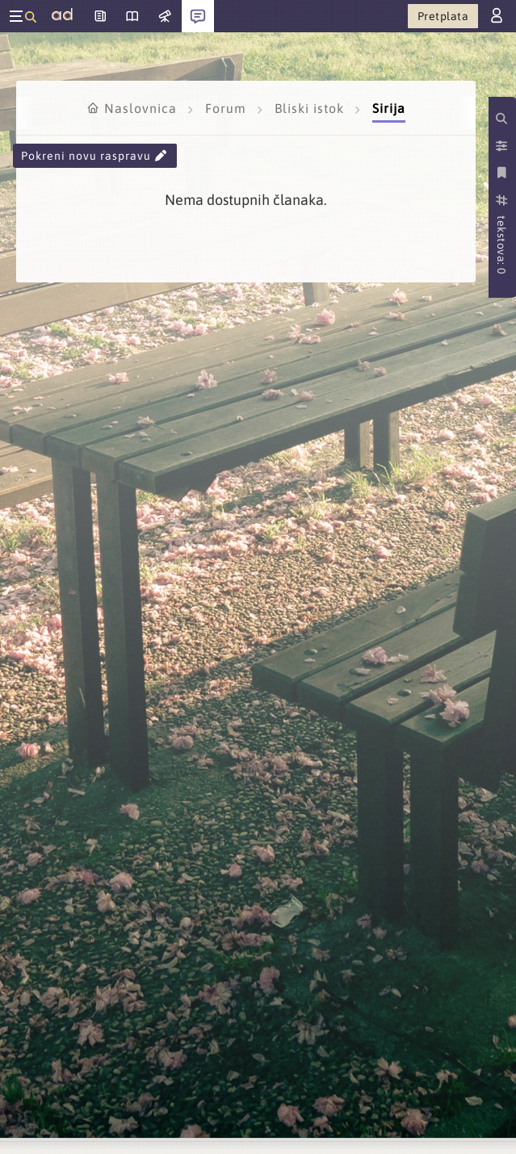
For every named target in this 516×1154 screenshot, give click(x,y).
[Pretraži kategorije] (503, 119)
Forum (227, 108)
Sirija (388, 108)
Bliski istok (311, 108)
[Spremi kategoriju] (503, 173)
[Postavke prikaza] (503, 146)
